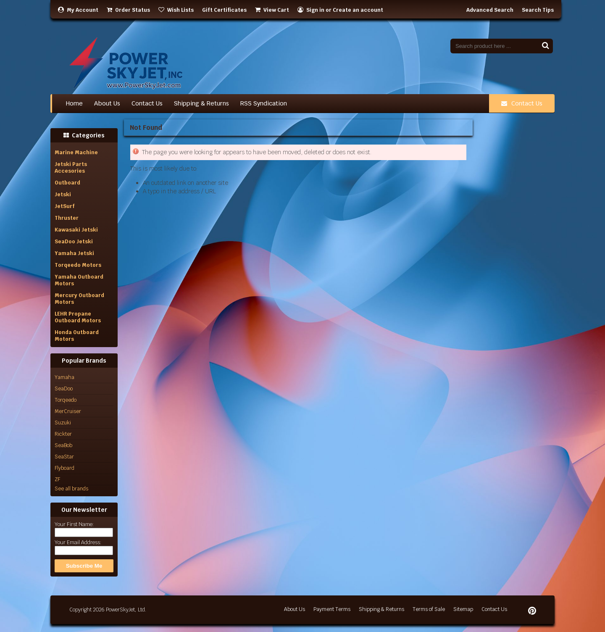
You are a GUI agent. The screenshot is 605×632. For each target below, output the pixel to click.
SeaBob (63, 445)
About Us (294, 609)
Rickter (63, 434)
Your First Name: (74, 524)
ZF (57, 479)
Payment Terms (331, 609)
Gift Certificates (224, 10)
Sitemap (463, 609)
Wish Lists (176, 10)
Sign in (315, 10)
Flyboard (64, 468)
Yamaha (64, 377)
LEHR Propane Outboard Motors (78, 317)
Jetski (63, 194)
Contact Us (521, 103)
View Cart (272, 10)
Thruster (67, 218)
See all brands (71, 488)
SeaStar (64, 456)
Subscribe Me (84, 566)
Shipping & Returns (381, 609)
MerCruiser (68, 411)
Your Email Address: (78, 542)
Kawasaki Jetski (76, 229)
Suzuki (63, 422)
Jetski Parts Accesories (71, 167)
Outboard (67, 182)
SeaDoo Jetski (74, 241)
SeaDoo (64, 388)
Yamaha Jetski (74, 253)
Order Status (128, 10)
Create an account (358, 10)
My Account (78, 10)
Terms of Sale (429, 609)
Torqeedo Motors (78, 265)
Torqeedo (65, 400)
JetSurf (65, 206)
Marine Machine (76, 152)
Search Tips (538, 10)
